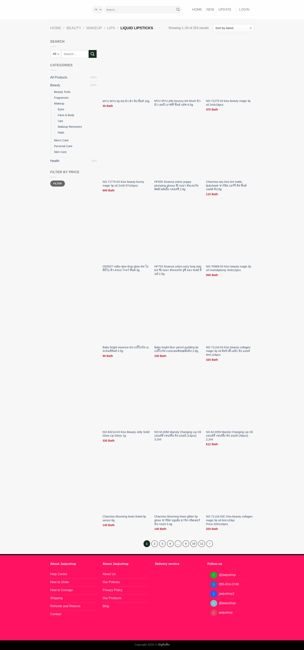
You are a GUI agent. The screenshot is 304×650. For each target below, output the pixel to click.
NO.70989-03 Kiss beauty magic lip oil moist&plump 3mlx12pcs (228, 268)
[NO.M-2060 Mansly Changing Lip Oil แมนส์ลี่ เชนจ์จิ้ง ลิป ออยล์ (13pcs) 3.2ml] (178, 398)
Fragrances (61, 97)
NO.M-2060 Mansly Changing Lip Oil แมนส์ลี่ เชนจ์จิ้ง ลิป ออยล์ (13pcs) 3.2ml (177, 435)
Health (54, 161)
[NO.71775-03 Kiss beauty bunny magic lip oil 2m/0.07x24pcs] (127, 148)
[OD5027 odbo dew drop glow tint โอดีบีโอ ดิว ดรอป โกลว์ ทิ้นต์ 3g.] (127, 233)
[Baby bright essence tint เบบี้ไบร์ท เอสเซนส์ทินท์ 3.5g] (127, 314)
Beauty (73, 28)
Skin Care (60, 152)
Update (225, 9)
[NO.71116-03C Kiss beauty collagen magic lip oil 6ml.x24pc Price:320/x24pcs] (230, 483)
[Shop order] (233, 28)
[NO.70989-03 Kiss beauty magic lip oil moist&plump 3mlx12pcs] (230, 233)
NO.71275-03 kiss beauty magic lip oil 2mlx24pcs (228, 102)
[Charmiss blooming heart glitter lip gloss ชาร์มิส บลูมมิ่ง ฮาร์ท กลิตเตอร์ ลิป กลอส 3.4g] (178, 483)
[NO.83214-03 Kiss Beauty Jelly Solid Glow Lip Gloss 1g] (127, 398)
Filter (57, 183)
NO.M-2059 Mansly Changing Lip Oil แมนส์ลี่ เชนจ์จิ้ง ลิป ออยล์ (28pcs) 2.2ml (229, 435)
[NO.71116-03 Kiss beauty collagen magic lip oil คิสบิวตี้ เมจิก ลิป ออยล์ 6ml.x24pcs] (230, 314)
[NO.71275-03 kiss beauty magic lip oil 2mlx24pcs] (230, 67)
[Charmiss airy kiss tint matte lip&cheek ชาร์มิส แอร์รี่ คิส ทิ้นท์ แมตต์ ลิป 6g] (230, 148)
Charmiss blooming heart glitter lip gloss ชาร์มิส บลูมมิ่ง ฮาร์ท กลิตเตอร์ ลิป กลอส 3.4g (177, 520)
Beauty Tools (62, 91)
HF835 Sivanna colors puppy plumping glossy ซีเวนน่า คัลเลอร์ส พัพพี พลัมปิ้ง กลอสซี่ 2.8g (176, 185)
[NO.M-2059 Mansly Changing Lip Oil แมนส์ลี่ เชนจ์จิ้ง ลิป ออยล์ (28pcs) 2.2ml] (230, 398)
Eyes (61, 109)
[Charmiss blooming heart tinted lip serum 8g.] (127, 483)
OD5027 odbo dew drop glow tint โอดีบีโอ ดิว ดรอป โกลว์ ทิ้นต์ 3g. (126, 268)
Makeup (94, 28)
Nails (61, 132)
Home (197, 9)
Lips (111, 28)
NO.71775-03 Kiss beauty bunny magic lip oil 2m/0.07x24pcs (123, 183)
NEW (210, 9)
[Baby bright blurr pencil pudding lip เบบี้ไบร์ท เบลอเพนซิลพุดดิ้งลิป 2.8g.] (178, 314)
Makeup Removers (70, 126)
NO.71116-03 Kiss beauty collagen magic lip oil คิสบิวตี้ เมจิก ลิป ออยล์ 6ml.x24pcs (228, 351)
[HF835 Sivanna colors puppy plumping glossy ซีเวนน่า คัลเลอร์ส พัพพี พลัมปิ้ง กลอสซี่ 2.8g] (178, 148)
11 (201, 543)
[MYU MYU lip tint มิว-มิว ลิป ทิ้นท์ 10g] (127, 67)
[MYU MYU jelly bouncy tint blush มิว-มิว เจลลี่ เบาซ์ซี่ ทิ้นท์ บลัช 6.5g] (178, 67)
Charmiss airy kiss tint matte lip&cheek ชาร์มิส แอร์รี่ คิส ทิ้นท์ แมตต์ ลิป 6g (226, 185)
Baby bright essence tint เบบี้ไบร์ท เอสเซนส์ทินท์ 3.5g (126, 349)
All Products (58, 77)
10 (193, 543)
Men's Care (61, 140)
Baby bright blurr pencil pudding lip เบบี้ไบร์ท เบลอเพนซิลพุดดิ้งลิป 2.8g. (176, 349)
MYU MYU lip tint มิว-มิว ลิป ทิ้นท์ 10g (126, 101)
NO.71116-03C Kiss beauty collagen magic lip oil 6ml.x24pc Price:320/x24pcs (229, 520)
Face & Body (66, 115)
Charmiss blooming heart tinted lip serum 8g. (124, 518)
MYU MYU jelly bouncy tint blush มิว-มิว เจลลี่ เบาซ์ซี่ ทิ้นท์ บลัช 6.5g (177, 102)
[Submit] (178, 9)
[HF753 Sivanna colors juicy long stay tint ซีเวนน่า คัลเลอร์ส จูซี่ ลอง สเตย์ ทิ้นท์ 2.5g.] (178, 233)
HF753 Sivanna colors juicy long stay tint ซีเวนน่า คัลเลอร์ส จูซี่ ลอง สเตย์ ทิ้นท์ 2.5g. (177, 270)
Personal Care (63, 146)
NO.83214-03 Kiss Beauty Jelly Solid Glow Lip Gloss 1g (126, 433)
